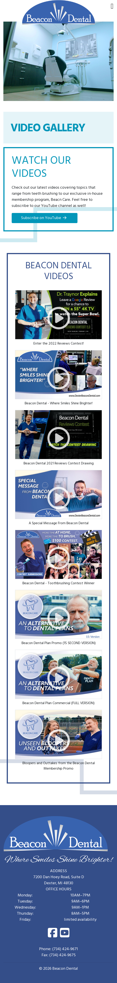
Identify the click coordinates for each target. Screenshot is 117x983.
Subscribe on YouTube (41, 218)
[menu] (112, 6)
